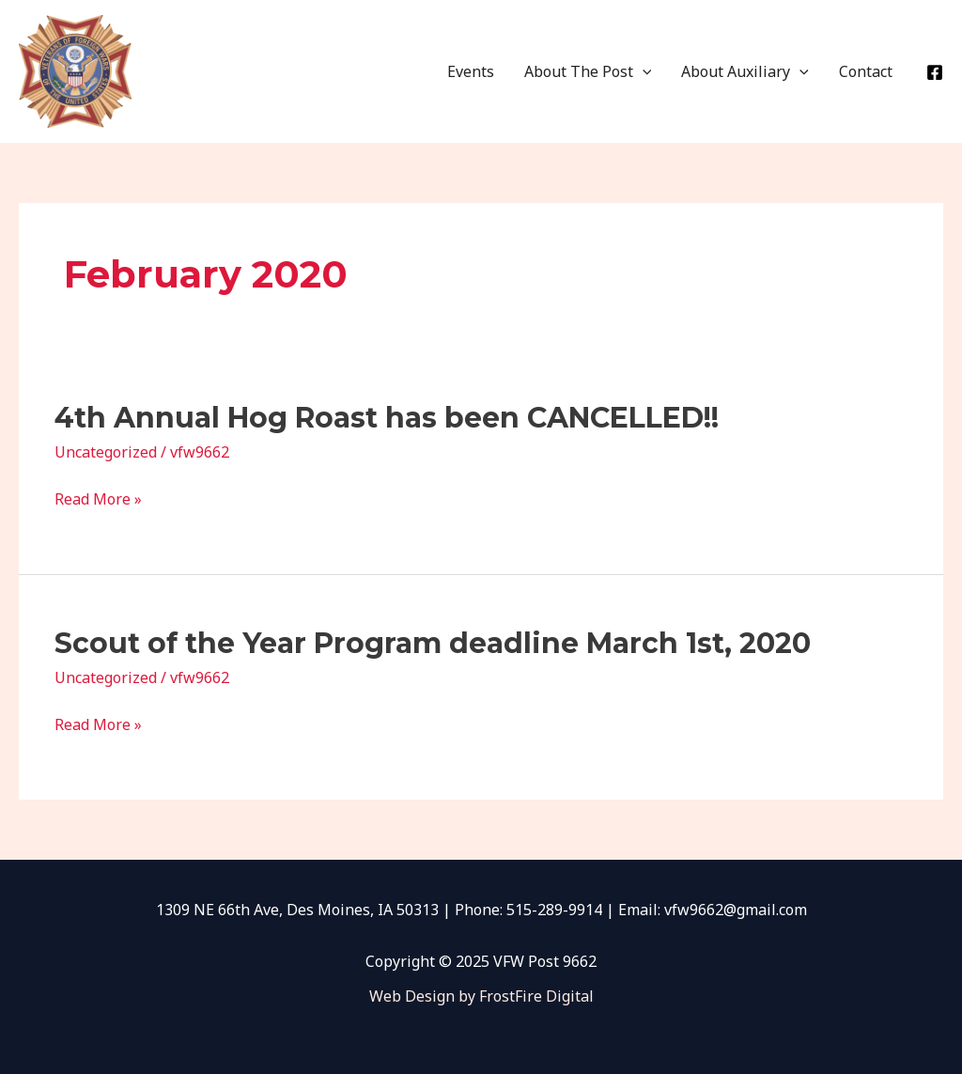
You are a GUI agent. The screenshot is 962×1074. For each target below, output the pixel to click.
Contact (865, 71)
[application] (642, 71)
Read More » (98, 499)
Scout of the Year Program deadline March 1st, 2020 (432, 643)
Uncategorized (105, 452)
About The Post (588, 71)
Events (470, 71)
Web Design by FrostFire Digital (481, 996)
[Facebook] (934, 72)
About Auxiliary (745, 71)
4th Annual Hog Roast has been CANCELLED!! (386, 417)
